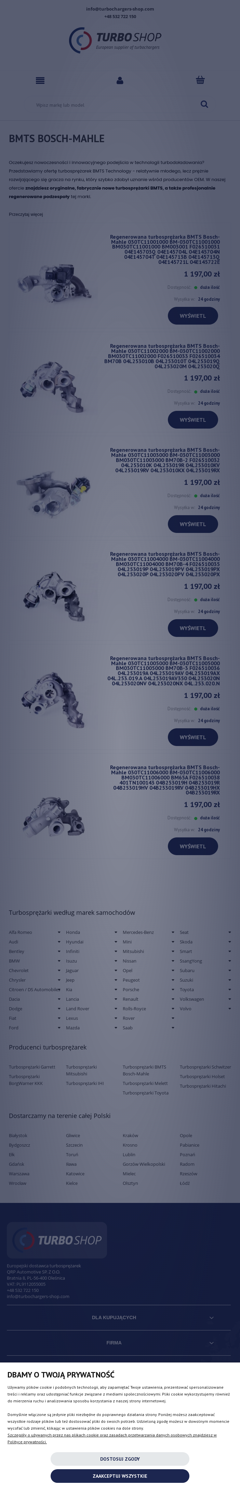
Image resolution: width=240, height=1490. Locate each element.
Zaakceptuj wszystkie (120, 1476)
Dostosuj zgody (120, 1459)
